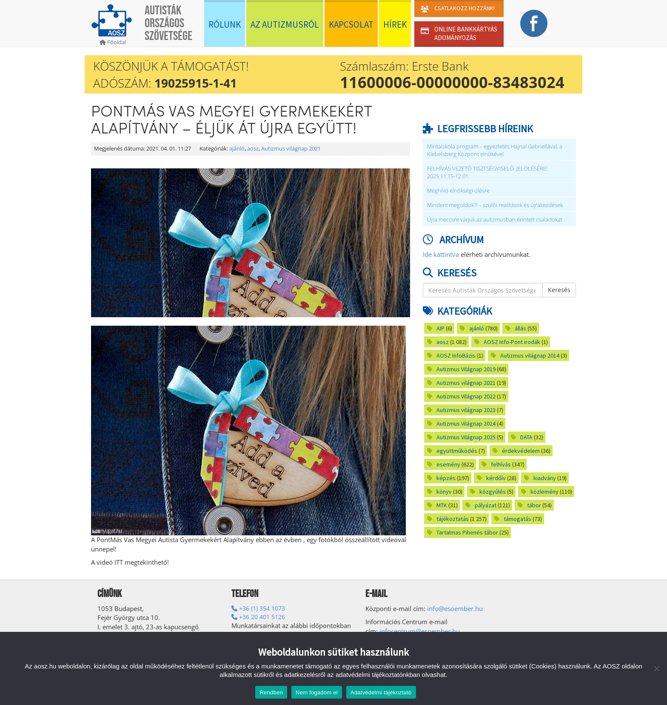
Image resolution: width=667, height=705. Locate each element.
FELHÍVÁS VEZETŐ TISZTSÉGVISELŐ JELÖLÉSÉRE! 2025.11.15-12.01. (487, 172)
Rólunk (224, 24)
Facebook (533, 23)
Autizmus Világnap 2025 (466, 437)
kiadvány (544, 478)
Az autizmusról (285, 24)
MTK (441, 505)
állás (520, 328)
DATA (526, 437)
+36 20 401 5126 (258, 617)
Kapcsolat (351, 24)
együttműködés (456, 451)
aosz (253, 148)
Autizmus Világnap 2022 (466, 396)
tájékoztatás (452, 519)
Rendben (271, 692)
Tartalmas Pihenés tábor (467, 532)
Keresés (559, 290)
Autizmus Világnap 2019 (466, 369)
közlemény (544, 491)
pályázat (485, 505)
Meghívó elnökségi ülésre (458, 190)
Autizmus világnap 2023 (466, 410)
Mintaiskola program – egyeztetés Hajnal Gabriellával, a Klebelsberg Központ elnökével (494, 150)
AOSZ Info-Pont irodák (512, 342)
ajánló (237, 148)
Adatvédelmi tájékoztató (381, 692)
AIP (440, 328)
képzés (446, 478)
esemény (448, 464)
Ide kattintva (441, 254)
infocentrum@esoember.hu (419, 631)
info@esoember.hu (455, 608)
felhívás (501, 464)
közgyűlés (492, 491)
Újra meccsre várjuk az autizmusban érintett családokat (494, 219)
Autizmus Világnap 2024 (466, 423)
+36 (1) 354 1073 (258, 608)
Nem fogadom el (317, 692)
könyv (444, 491)
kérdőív (496, 478)
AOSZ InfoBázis (456, 355)
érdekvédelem (521, 451)
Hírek (395, 24)
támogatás (517, 519)
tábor (534, 505)
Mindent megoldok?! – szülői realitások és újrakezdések (495, 205)
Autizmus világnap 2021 (291, 148)
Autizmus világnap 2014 (529, 355)
